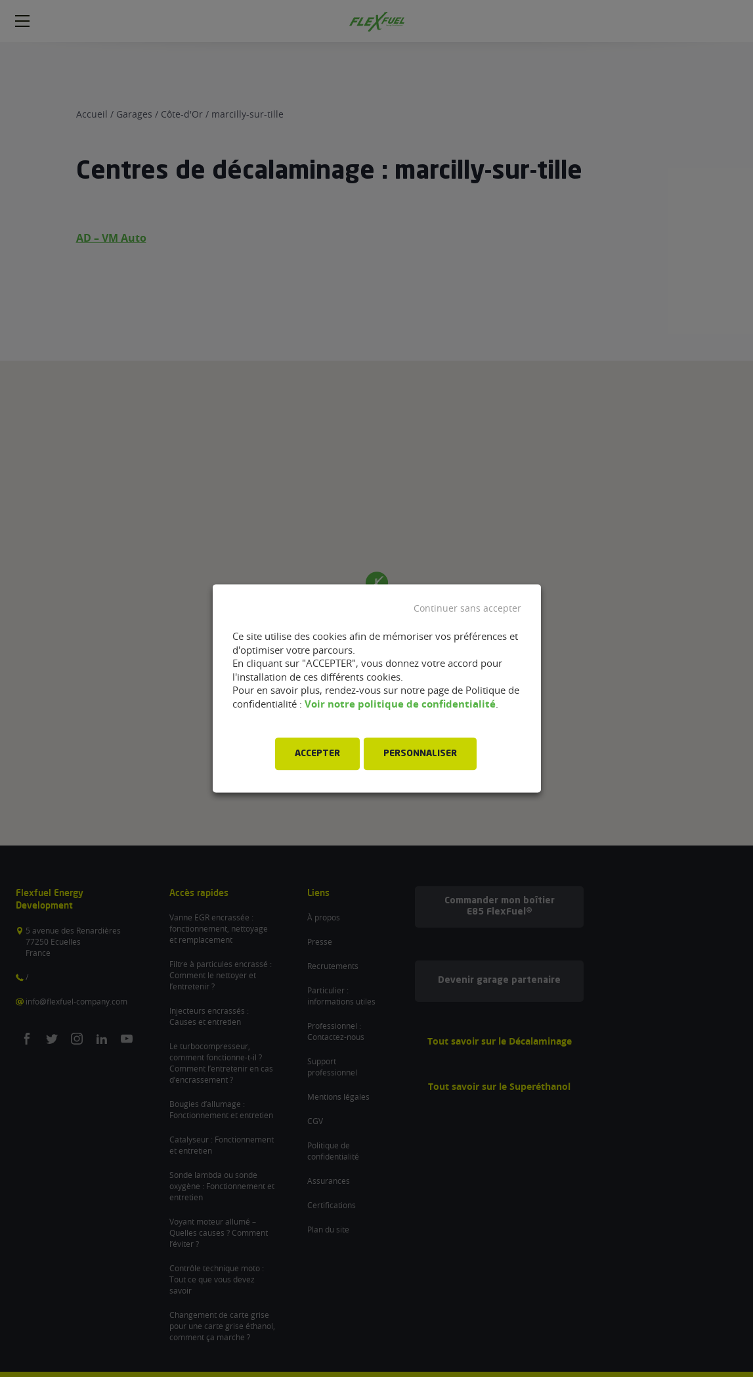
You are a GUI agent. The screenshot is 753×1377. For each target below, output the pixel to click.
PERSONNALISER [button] (420, 754)
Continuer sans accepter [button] (467, 608)
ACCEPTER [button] (317, 754)
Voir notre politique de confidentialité (400, 704)
